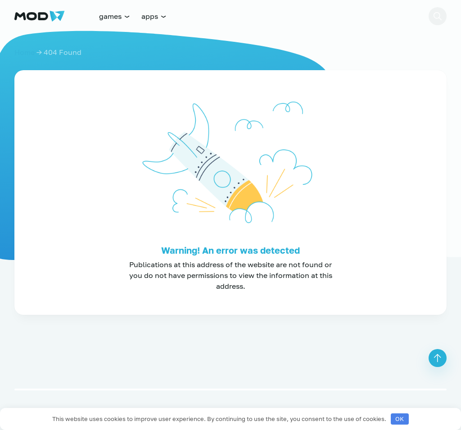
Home (24, 52)
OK (399, 418)
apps (154, 16)
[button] (438, 16)
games (115, 16)
